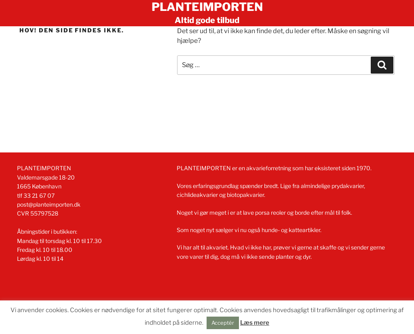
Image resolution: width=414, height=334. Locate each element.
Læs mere (254, 322)
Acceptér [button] (222, 322)
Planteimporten (207, 7)
